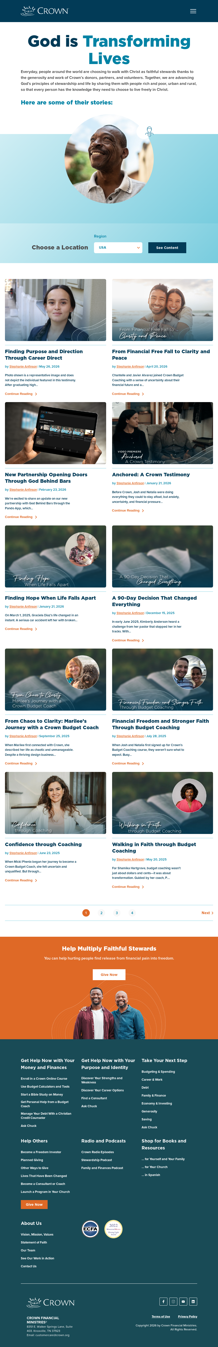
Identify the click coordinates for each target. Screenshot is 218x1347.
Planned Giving (32, 1160)
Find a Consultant (94, 1098)
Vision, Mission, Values (37, 1234)
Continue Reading (18, 393)
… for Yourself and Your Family (163, 1159)
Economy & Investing (157, 1103)
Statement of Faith (34, 1242)
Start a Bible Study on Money (42, 1094)
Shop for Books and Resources (164, 1144)
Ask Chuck (28, 1126)
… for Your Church (155, 1167)
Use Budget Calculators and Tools (45, 1086)
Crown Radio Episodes (97, 1152)
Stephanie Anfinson (23, 366)
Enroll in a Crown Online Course (44, 1078)
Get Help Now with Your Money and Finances (48, 1064)
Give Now (34, 1204)
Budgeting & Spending (158, 1072)
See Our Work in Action (37, 1258)
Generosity (149, 1111)
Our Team (28, 1250)
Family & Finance (154, 1095)
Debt (145, 1087)
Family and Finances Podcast (102, 1168)
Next (205, 913)
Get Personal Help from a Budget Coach (44, 1104)
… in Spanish (151, 1175)
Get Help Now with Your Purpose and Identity (108, 1064)
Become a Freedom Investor (41, 1152)
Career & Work (152, 1079)
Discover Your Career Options (102, 1090)
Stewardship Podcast (96, 1160)
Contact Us (28, 1266)
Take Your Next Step (164, 1060)
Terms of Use (161, 1316)
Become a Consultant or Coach (43, 1184)
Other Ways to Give (34, 1168)
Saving (147, 1119)
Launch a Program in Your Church (45, 1192)
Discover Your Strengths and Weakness (102, 1080)
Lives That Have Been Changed (44, 1176)
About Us (31, 1223)
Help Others (34, 1141)
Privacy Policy (187, 1316)
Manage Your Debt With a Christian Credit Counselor (46, 1115)
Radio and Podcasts (103, 1141)
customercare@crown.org (52, 1335)
